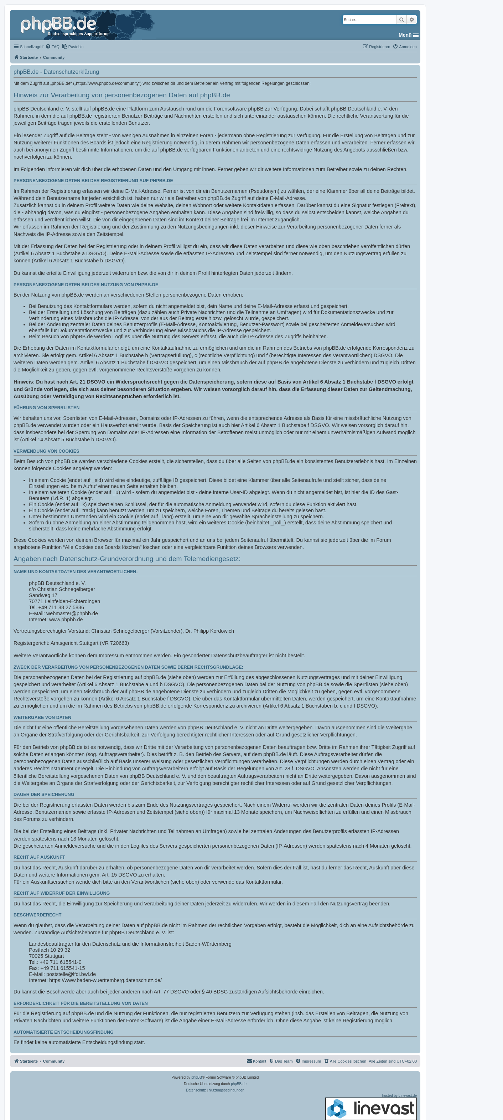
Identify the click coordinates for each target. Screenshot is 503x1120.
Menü (405, 35)
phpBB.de (239, 1084)
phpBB (196, 1077)
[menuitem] (52, 46)
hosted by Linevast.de (371, 1107)
